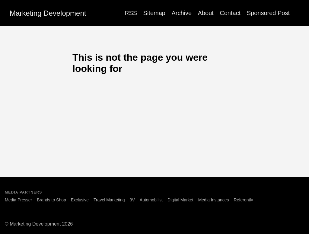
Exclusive (80, 199)
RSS (131, 13)
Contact (230, 13)
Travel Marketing (109, 199)
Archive (181, 13)
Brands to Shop (51, 199)
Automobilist (151, 199)
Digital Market (180, 199)
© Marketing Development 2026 (39, 223)
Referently (243, 199)
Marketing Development (48, 13)
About (206, 13)
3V (132, 199)
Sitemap (154, 13)
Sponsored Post (268, 13)
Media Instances (213, 199)
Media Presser (18, 199)
